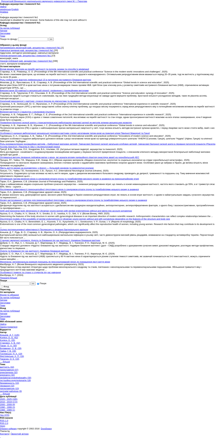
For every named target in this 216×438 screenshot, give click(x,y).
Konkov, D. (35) (7, 340)
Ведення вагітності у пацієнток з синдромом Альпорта (27, 112)
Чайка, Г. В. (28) (8, 351)
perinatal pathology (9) (11, 391)
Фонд (5, 286)
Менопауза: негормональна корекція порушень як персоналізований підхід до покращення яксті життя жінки (55, 262)
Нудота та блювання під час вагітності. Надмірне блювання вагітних (34, 251)
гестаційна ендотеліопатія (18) (15, 380)
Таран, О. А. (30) (8, 345)
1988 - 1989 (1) (7, 410)
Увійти (3, 6)
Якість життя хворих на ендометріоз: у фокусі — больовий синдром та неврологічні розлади (47, 168)
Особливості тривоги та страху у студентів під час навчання (30, 272)
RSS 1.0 (4, 420)
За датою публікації (10, 28)
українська (5, 9)
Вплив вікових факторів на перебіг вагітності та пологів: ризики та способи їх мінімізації (44, 69)
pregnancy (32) (7, 375)
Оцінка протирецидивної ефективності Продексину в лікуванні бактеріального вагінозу (44, 229)
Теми (2, 36)
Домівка (4, 12)
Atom (2, 426)
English (15, 9)
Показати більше (8, 278)
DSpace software (8, 428)
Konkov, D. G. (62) (9, 337)
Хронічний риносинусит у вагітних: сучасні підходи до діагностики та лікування (40, 101)
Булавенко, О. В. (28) (10, 348)
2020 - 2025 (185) (8, 399)
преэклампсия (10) (9, 388)
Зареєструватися (8, 327)
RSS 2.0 (4, 423)
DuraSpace (46, 428)
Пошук (41, 283)
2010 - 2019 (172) (8, 402)
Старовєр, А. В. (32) (10, 343)
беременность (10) (9, 383)
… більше (5, 361)
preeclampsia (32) (9, 372)
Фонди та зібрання (9, 295)
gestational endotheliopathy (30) (15, 377)
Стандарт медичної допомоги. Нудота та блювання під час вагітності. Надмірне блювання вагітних (50, 240)
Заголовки (5, 33)
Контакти (4, 434)
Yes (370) (4, 415)
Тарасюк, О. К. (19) (9, 359)
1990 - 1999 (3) (7, 407)
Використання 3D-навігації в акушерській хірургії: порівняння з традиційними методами (44, 90)
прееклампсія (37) (9, 369)
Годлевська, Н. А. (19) (11, 353)
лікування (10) (7, 386)
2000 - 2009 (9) (7, 404)
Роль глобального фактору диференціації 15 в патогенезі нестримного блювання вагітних (45, 79)
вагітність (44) (7, 367)
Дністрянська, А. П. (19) (12, 356)
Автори (3, 30)
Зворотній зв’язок (20, 434)
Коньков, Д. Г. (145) (9, 335)
